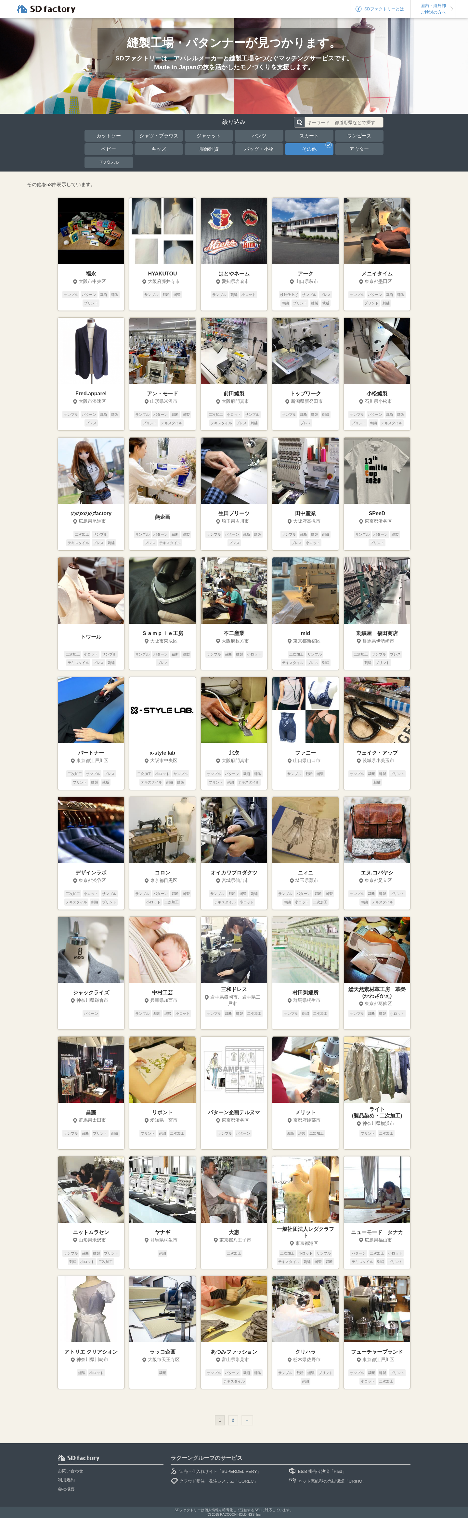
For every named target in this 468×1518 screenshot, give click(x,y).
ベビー (108, 149)
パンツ (259, 135)
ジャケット (209, 135)
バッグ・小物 (259, 149)
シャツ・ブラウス (158, 135)
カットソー (109, 135)
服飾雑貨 (209, 149)
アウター (359, 149)
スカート (309, 135)
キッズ (158, 149)
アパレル (109, 162)
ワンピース (359, 135)
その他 (317, 147)
